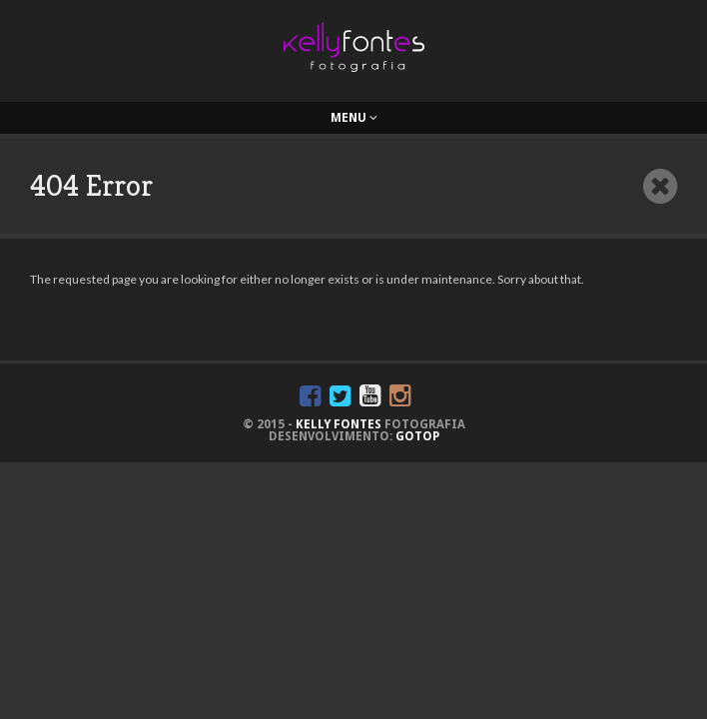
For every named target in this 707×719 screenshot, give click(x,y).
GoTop (417, 436)
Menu (354, 118)
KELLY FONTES (338, 424)
